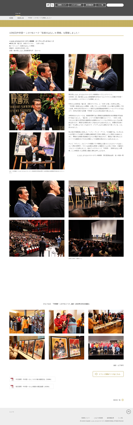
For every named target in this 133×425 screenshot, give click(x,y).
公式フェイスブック (48, 5)
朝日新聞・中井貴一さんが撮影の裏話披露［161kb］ (33, 386)
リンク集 (100, 5)
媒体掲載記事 (89, 5)
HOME (11, 18)
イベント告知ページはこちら (109, 374)
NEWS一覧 (20, 18)
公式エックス (52, 5)
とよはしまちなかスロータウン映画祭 (25, 5)
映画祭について (62, 5)
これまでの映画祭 (76, 5)
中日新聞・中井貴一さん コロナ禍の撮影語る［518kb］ (34, 379)
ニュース (17, 13)
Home (11, 13)
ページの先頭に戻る (128, 411)
